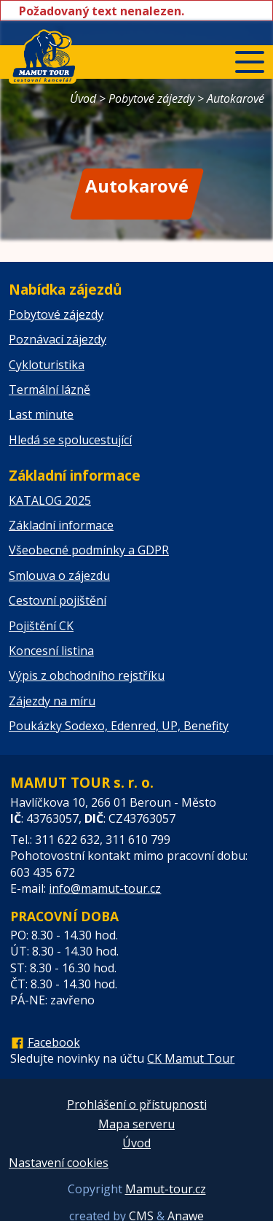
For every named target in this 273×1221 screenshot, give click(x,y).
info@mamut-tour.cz (105, 888)
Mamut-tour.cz (165, 1189)
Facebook (54, 1042)
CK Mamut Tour (190, 1058)
